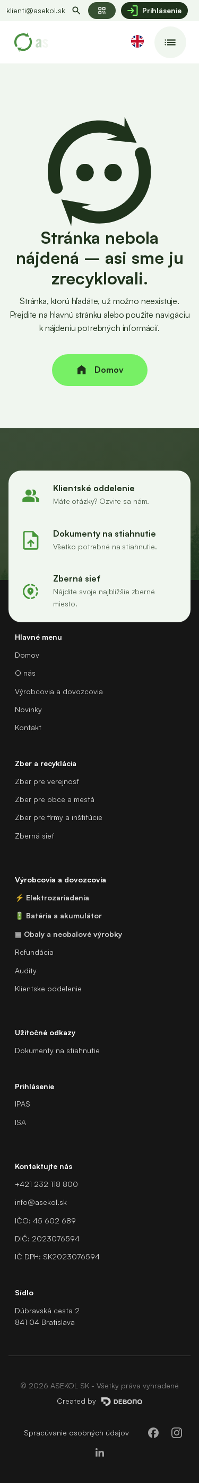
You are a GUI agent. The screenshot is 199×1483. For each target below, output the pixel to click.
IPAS (22, 1103)
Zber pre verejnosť (47, 781)
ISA (20, 1122)
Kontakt (28, 727)
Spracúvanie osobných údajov (76, 1432)
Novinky (28, 709)
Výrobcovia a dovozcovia (59, 691)
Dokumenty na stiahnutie (57, 1050)
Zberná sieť (34, 835)
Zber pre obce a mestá (54, 799)
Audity (26, 970)
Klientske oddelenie (48, 988)
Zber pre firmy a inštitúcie (58, 817)
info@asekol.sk (41, 1202)
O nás (25, 672)
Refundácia (34, 951)
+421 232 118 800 (46, 1184)
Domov (27, 654)
